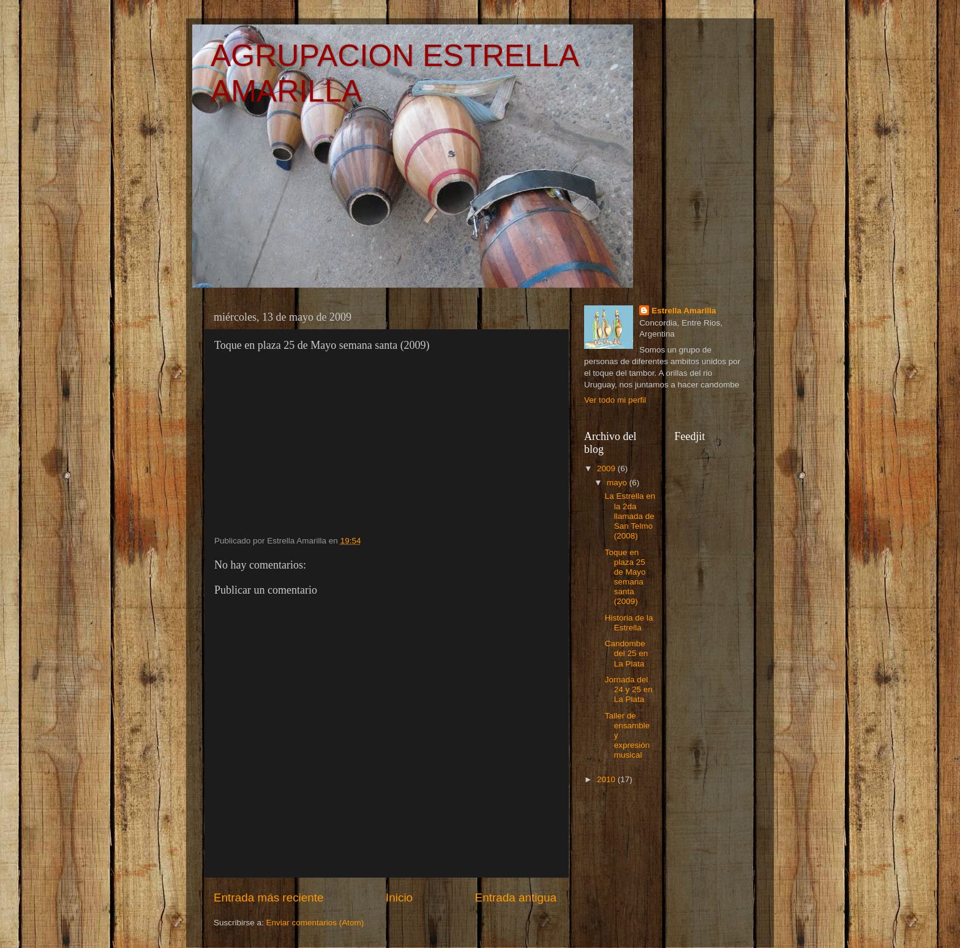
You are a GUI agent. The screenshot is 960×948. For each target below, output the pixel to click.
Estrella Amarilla (683, 310)
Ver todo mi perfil (615, 400)
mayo (618, 482)
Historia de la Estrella (629, 622)
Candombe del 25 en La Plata (626, 653)
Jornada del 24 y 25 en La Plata (629, 689)
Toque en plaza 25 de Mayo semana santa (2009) (625, 577)
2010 (607, 779)
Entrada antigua (516, 897)
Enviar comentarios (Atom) (315, 922)
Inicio (399, 897)
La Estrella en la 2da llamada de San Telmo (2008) (630, 515)
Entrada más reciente (269, 897)
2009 (607, 468)
